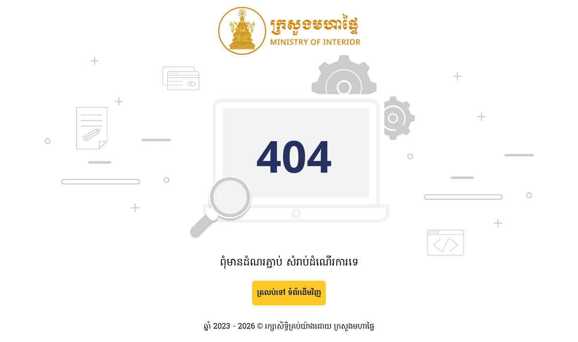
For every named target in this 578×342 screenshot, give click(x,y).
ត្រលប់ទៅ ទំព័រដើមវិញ (289, 293)
